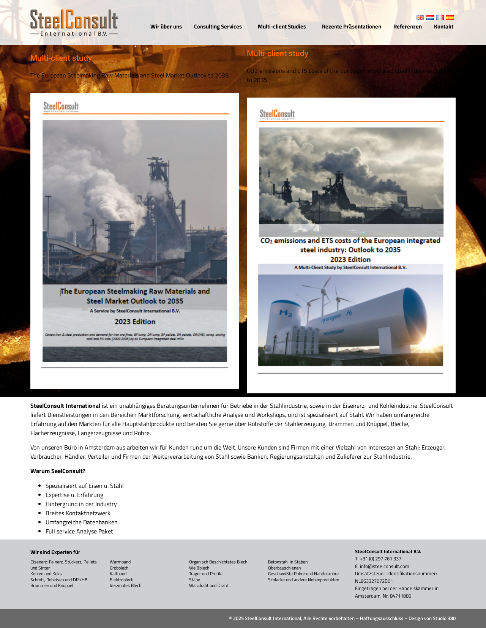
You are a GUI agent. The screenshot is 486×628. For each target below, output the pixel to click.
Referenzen (407, 26)
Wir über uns (166, 26)
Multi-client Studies (284, 26)
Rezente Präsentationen (351, 26)
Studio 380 (444, 618)
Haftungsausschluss (381, 618)
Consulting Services (220, 26)
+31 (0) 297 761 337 (380, 558)
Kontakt (443, 26)
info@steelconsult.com (384, 566)
